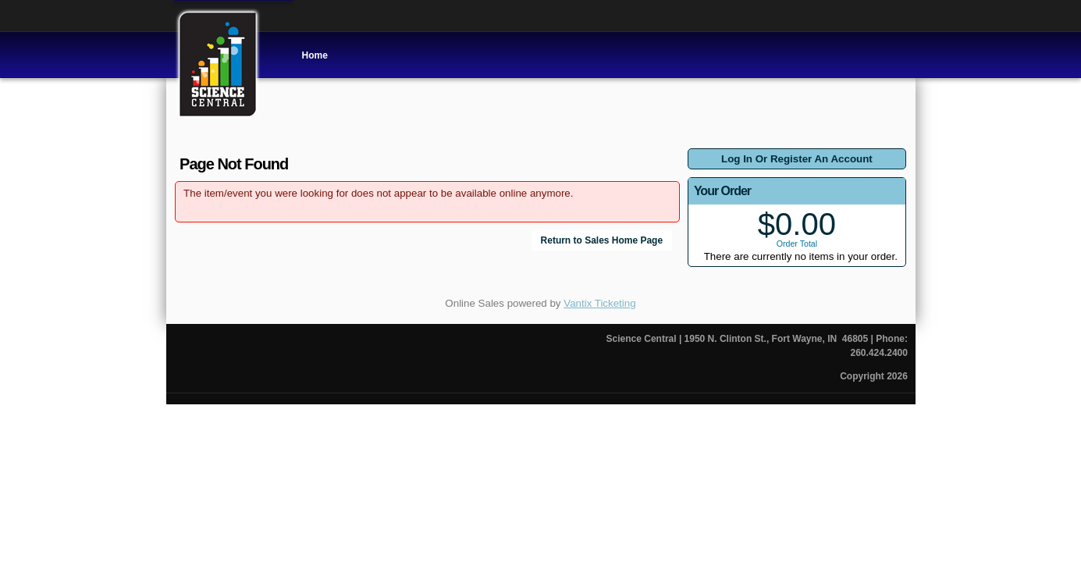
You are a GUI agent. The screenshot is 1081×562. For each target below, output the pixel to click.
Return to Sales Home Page (602, 240)
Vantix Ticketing (599, 303)
